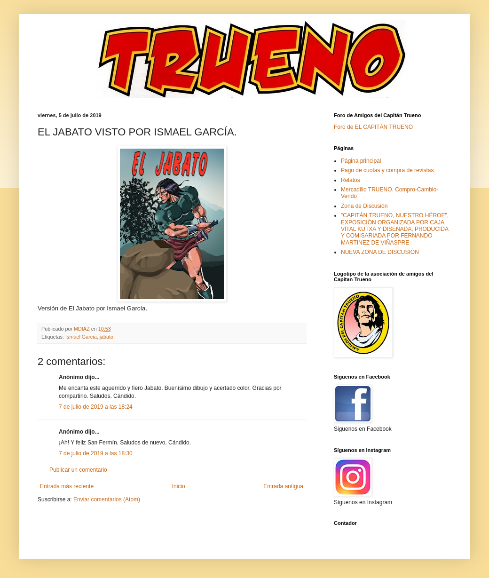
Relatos (350, 180)
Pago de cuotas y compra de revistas (387, 170)
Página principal (361, 161)
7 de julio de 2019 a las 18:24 (96, 407)
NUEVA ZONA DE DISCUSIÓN (380, 252)
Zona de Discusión (364, 206)
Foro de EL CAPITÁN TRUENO (373, 127)
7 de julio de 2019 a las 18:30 (96, 453)
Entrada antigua (283, 486)
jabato (106, 337)
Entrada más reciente (67, 486)
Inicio (178, 486)
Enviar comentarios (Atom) (106, 499)
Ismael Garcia (81, 337)
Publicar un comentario (78, 470)
